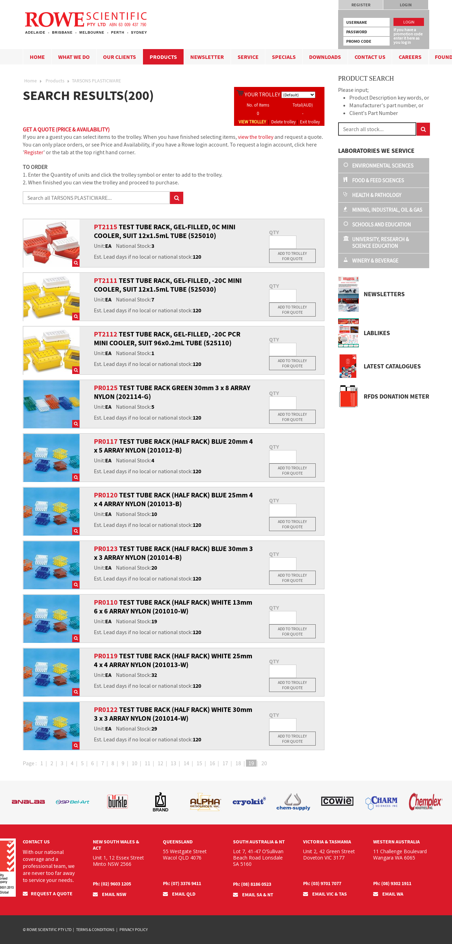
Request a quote (48, 893)
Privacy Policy (133, 929)
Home (37, 56)
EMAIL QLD (179, 894)
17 (225, 763)
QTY (274, 232)
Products (163, 56)
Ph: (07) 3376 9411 (182, 883)
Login (406, 4)
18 (238, 763)
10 (134, 763)
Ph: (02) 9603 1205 (112, 884)
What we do (74, 56)
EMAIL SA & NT (253, 894)
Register (360, 4)
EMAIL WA (388, 894)
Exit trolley (310, 122)
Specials (284, 56)
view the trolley (255, 136)
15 (199, 763)
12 (160, 763)
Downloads (325, 56)
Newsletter (207, 56)
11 (147, 763)
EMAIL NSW (109, 894)
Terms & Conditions (95, 929)
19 (251, 763)
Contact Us (370, 56)
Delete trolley (283, 122)
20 (264, 763)
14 (186, 763)
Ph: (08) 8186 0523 (252, 884)
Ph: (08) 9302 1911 (392, 883)
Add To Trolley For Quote (292, 256)
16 (212, 763)
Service (248, 56)
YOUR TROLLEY (262, 94)
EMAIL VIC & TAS (325, 894)
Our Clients (119, 56)
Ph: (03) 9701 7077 (322, 883)
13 (173, 763)
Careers (410, 56)
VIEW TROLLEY (252, 122)
